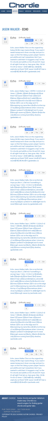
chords (32, 414)
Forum (44, 11)
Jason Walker (11, 29)
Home (3, 11)
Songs (9, 11)
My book (28, 11)
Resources (36, 11)
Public (21, 11)
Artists (15, 11)
